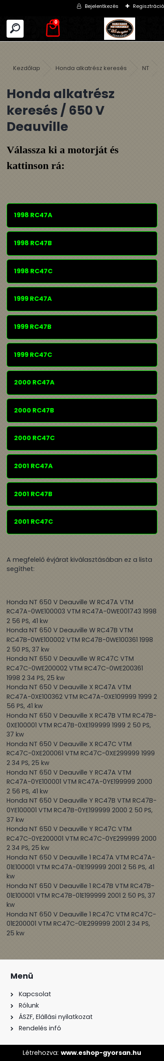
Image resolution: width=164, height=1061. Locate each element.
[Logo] (119, 29)
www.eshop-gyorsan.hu (101, 1052)
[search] (15, 29)
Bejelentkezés (102, 6)
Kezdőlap (26, 68)
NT (145, 68)
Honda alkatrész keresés (91, 68)
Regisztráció (148, 6)
